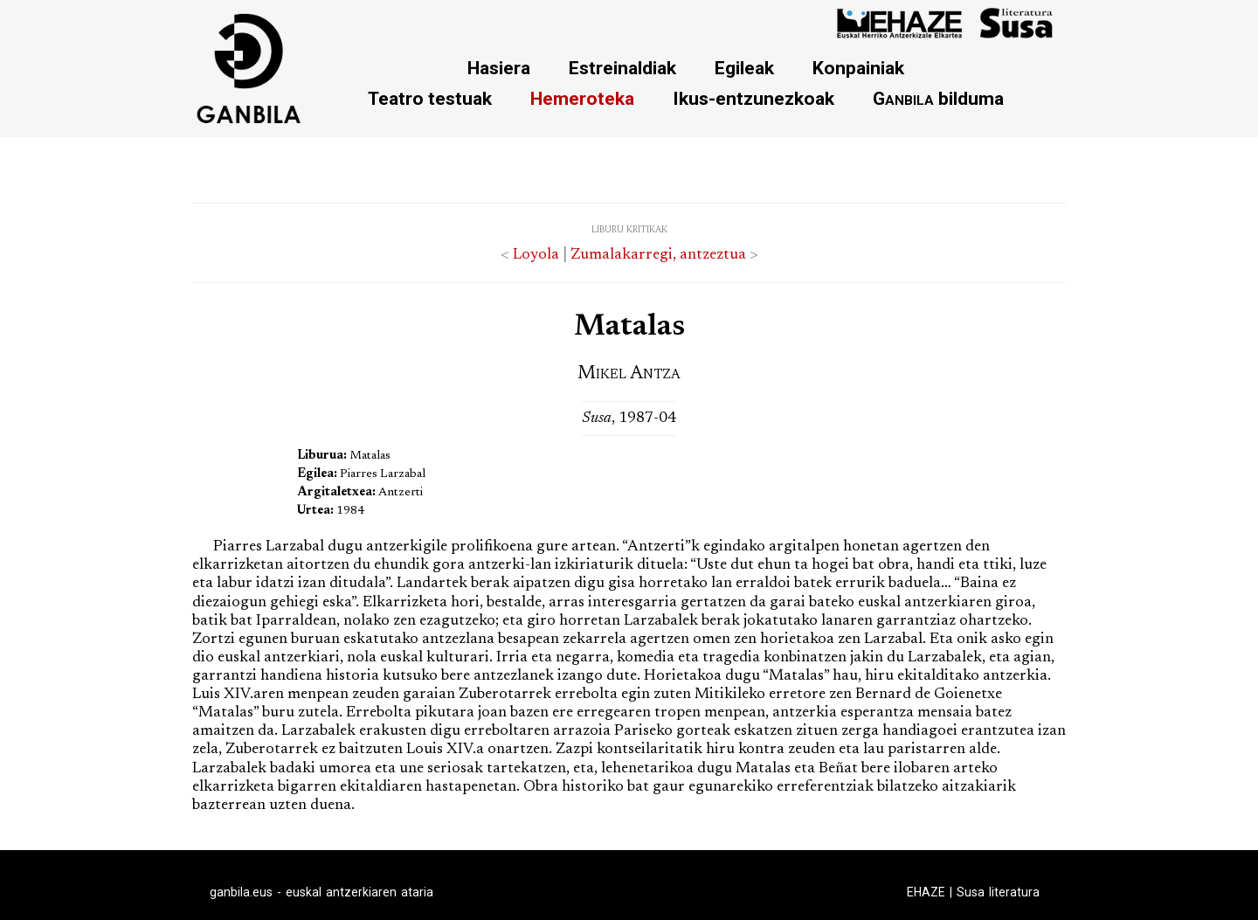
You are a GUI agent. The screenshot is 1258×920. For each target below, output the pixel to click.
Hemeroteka (582, 98)
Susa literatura (998, 892)
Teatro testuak (430, 98)
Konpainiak (858, 68)
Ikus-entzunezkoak (753, 98)
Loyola (536, 255)
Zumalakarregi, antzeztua (658, 255)
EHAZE (926, 892)
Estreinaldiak (622, 68)
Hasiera (498, 68)
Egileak (744, 68)
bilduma (938, 98)
